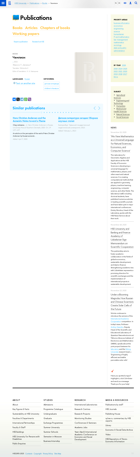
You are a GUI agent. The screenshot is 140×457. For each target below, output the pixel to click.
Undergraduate (50, 413)
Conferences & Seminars (85, 423)
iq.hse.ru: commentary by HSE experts (118, 419)
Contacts (28, 453)
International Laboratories (86, 404)
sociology (117, 45)
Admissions (48, 404)
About (16, 400)
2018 (120, 74)
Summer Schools (51, 432)
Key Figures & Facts (21, 409)
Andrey (114, 327)
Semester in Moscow (53, 436)
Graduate (48, 418)
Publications (36, 17)
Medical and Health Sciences (120, 110)
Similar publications (29, 108)
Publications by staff (114, 404)
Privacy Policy (48, 453)
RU (116, 3)
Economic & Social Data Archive (119, 430)
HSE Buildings (18, 432)
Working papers (26, 33)
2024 (120, 68)
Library (108, 425)
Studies (48, 400)
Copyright (38, 453)
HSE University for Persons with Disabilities (26, 437)
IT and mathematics (121, 37)
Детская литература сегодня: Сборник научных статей (78, 119)
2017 (125, 74)
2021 (120, 71)
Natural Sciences (123, 114)
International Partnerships (24, 423)
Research (80, 400)
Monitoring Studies (83, 418)
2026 (124, 65)
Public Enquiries (19, 443)
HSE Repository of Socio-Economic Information (117, 440)
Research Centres (82, 409)
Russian (27, 79)
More (116, 77)
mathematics (119, 42)
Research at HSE (38, 42)
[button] (41, 112)
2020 (125, 71)
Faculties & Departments (23, 418)
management (122, 39)
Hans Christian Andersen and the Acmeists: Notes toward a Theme (29, 119)
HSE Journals (111, 409)
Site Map (57, 453)
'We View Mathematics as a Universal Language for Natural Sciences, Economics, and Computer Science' (122, 143)
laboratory (115, 349)
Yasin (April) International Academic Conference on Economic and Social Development (86, 436)
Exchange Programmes (53, 423)
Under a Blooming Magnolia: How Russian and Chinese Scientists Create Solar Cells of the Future (122, 301)
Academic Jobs (81, 427)
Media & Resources (117, 400)
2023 (125, 68)
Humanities (120, 106)
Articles (31, 27)
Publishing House (113, 413)
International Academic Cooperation (120, 320)
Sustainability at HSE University (26, 413)
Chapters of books (55, 27)
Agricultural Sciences (119, 96)
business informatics (121, 23)
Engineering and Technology (121, 101)
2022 (116, 71)
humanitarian (119, 34)
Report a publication (21, 42)
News (113, 127)
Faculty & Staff (19, 427)
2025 (116, 68)
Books (17, 27)
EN (119, 3)
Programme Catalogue (53, 409)
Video (108, 434)
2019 (116, 74)
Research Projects (82, 413)
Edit (132, 453)
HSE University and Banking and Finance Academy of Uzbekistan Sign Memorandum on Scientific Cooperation (122, 237)
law (115, 39)
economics (118, 26)
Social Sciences (122, 117)
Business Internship (52, 441)
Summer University (52, 427)
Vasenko (120, 327)
